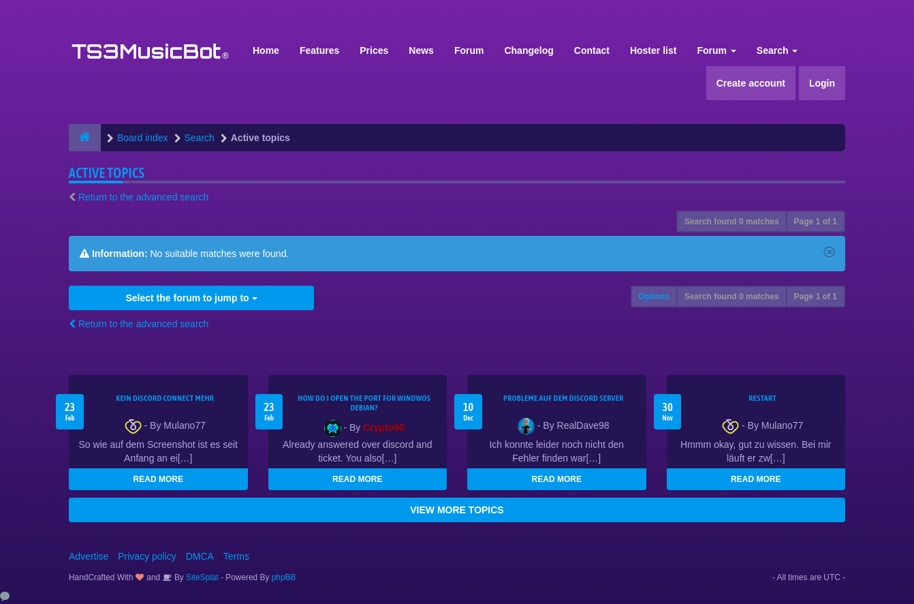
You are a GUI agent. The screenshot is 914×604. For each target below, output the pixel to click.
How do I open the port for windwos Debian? (364, 402)
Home (266, 50)
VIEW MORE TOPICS (456, 509)
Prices (374, 50)
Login (822, 83)
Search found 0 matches (731, 221)
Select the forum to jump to (191, 297)
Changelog (528, 50)
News (421, 50)
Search (777, 50)
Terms (236, 556)
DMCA (200, 556)
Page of (815, 221)
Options (654, 296)
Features (319, 50)
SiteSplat (201, 577)
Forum (469, 50)
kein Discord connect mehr (165, 398)
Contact (592, 50)
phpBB (284, 577)
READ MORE (158, 479)
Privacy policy (147, 556)
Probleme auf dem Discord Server (563, 398)
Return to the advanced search (143, 197)
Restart (762, 398)
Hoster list (653, 50)
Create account (750, 83)
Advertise (88, 556)
